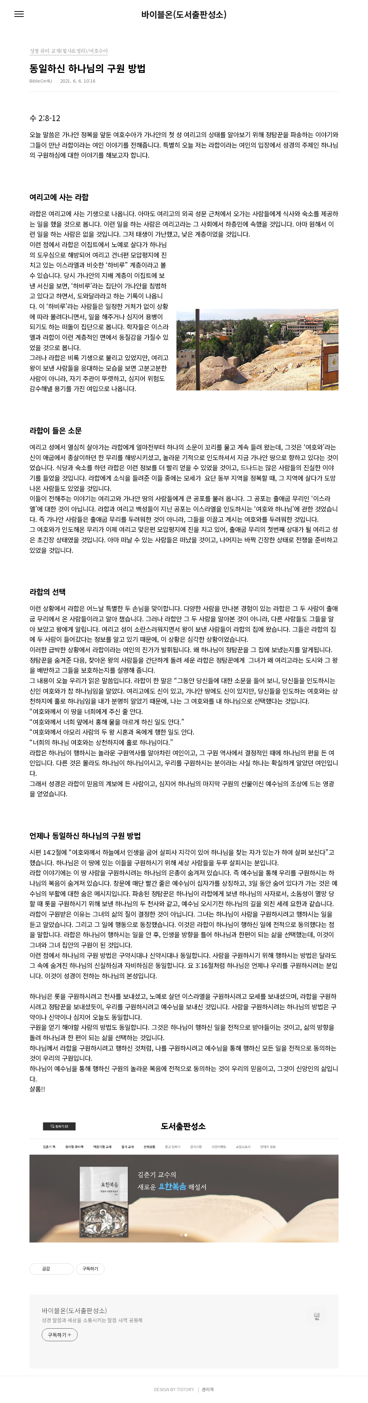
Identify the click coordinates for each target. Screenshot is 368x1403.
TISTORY (185, 1389)
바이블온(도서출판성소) (184, 14)
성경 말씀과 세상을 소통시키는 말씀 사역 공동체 (92, 1320)
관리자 (208, 1389)
